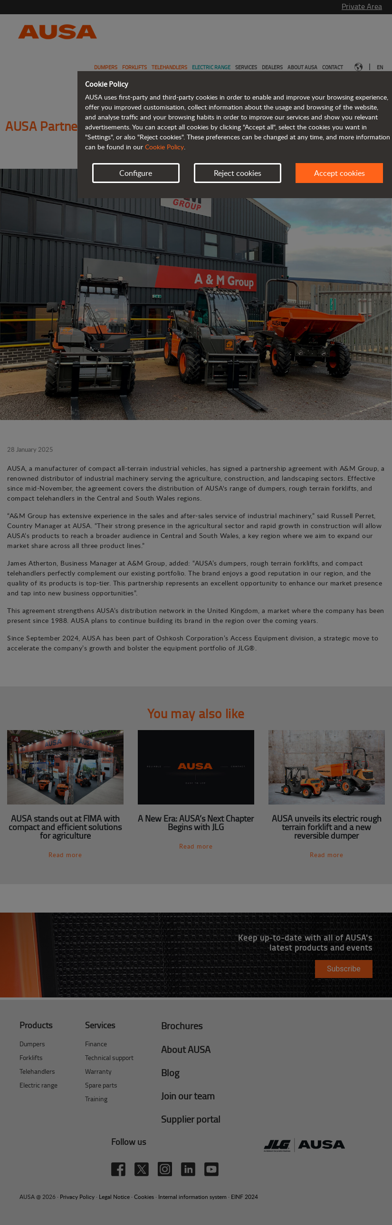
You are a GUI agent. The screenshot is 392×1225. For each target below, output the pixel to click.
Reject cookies (237, 173)
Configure (135, 173)
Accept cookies (339, 173)
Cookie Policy (164, 146)
